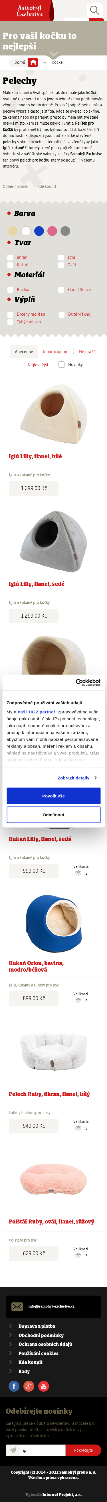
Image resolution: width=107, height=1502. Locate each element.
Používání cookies (38, 1354)
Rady (24, 1372)
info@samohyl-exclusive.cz (51, 1306)
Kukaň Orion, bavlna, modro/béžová (36, 967)
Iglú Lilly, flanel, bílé (35, 456)
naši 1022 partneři (37, 711)
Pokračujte (83, 1450)
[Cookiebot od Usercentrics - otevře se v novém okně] (76, 682)
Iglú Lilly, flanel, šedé (36, 584)
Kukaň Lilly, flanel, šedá (40, 839)
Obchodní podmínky (41, 1336)
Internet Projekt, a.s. (62, 1495)
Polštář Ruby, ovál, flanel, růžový (51, 1222)
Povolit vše (53, 795)
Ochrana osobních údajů (45, 1344)
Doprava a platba (37, 1326)
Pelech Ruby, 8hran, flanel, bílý (49, 1094)
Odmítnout (53, 814)
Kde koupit (46, 186)
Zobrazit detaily (74, 777)
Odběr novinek (15, 186)
